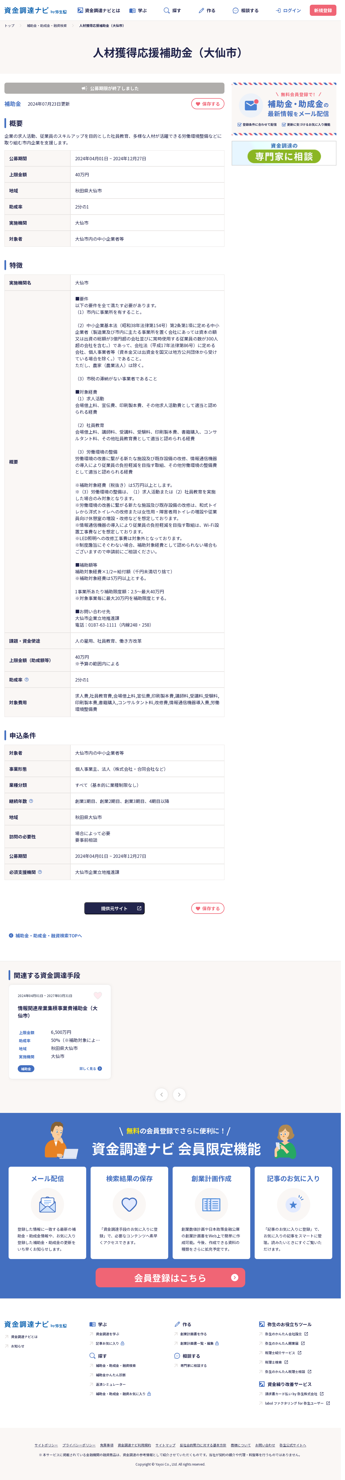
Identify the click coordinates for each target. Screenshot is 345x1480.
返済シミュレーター (111, 1384)
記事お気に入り (107, 1343)
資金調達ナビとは (98, 10)
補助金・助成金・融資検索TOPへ (49, 935)
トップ (9, 25)
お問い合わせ (265, 1445)
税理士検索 (273, 1362)
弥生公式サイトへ (293, 1445)
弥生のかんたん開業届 (281, 1343)
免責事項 (106, 1445)
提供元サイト (114, 908)
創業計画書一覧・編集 (197, 1343)
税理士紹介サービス (280, 1352)
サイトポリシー (46, 1445)
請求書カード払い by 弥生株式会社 (291, 1393)
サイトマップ (165, 1445)
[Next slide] (179, 1094)
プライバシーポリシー (79, 1445)
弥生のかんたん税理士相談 (285, 1371)
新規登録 (323, 10)
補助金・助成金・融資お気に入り (121, 1393)
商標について (241, 1445)
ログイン (292, 10)
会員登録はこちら (186, 1277)
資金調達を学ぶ (107, 1333)
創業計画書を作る (193, 1333)
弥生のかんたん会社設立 (283, 1333)
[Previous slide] (161, 1094)
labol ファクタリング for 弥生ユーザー (294, 1403)
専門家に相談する (193, 1365)
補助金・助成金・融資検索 (47, 25)
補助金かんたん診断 (111, 1374)
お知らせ (17, 1346)
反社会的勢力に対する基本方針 (203, 1445)
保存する (211, 103)
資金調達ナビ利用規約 (134, 1445)
